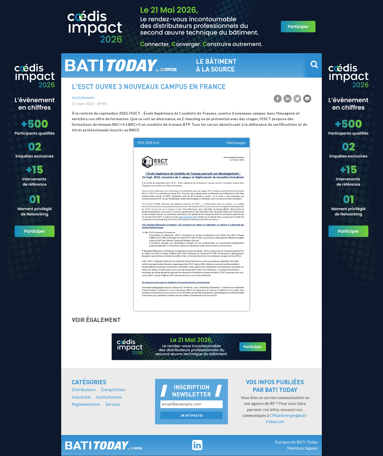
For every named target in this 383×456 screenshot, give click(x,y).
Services (113, 404)
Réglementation (86, 404)
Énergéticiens (113, 389)
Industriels (81, 397)
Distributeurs (84, 389)
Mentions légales (302, 448)
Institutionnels (83, 98)
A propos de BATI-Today (296, 442)
